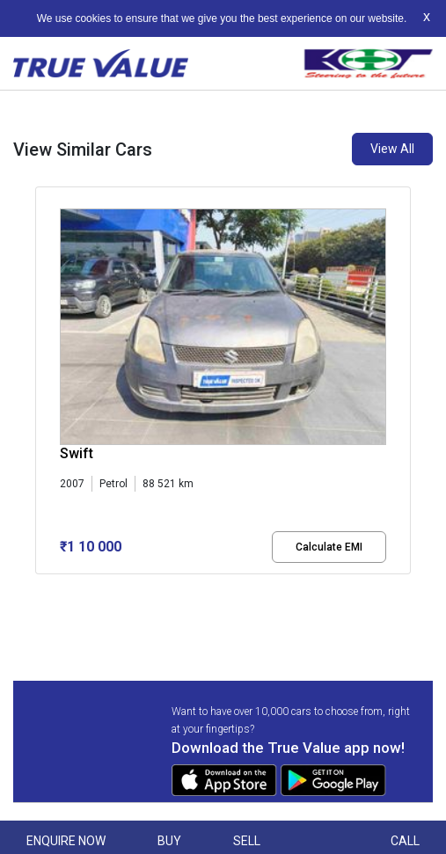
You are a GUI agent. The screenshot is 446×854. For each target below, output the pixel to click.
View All (392, 149)
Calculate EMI (329, 547)
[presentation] (44, 394)
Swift (76, 453)
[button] (40, 589)
